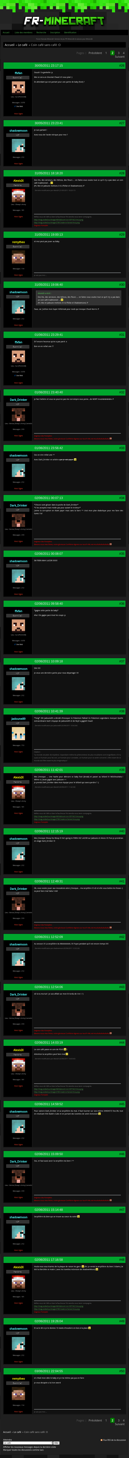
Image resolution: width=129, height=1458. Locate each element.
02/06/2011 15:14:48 (49, 1209)
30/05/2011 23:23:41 (49, 123)
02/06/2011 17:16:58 (49, 1259)
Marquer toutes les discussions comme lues (23, 1449)
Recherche (41, 32)
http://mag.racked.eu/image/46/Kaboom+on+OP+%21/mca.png (58, 219)
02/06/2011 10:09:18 (49, 661)
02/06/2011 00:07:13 (49, 498)
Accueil (6, 32)
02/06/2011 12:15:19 (49, 831)
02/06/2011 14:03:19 (49, 1042)
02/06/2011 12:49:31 (49, 881)
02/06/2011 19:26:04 (49, 1321)
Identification (70, 32)
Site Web (19, 106)
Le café (22, 45)
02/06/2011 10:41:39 (49, 711)
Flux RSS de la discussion (114, 1440)
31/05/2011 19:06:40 (49, 284)
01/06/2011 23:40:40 (49, 392)
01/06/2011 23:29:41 (49, 334)
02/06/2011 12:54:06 (49, 987)
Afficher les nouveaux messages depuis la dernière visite (29, 1447)
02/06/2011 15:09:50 (49, 1154)
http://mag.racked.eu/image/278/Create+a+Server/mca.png (57, 222)
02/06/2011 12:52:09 (49, 937)
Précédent (95, 53)
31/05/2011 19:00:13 (49, 234)
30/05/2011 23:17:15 (49, 65)
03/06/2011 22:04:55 (49, 1371)
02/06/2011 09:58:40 (49, 603)
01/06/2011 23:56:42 (49, 448)
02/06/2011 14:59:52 (49, 1104)
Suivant (120, 56)
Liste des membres (23, 32)
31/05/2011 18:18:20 (49, 173)
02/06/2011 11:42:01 (49, 770)
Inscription (55, 32)
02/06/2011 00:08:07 (49, 553)
